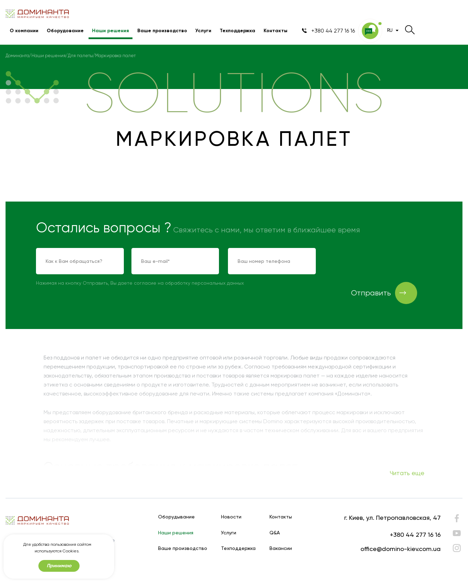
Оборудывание (176, 516)
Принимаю (59, 566)
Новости (231, 516)
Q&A (274, 532)
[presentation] (377, 261)
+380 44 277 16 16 (415, 534)
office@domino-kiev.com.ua (400, 548)
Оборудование (65, 30)
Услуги (203, 30)
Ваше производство (162, 30)
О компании (24, 30)
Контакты (275, 30)
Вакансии (280, 548)
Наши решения (110, 30)
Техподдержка (237, 30)
